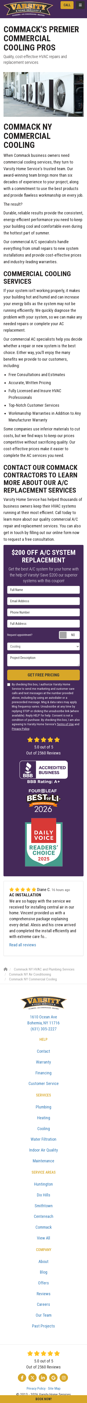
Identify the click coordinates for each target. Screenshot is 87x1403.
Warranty (43, 1062)
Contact (43, 1051)
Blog (43, 1272)
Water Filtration (43, 1139)
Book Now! (43, 1399)
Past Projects (43, 1326)
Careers (43, 1304)
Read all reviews (22, 944)
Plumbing (43, 1107)
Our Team (44, 1315)
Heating (43, 1117)
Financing (43, 1072)
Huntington (43, 1184)
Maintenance (43, 1160)
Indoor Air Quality (43, 1150)
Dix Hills (43, 1195)
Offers (43, 1282)
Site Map (54, 1388)
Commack (43, 1227)
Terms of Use (65, 724)
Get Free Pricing (43, 674)
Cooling (43, 1128)
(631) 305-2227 (43, 1022)
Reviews (44, 1293)
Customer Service (44, 1083)
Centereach (43, 1216)
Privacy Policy (20, 729)
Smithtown (44, 1205)
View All (43, 1238)
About (43, 1261)
